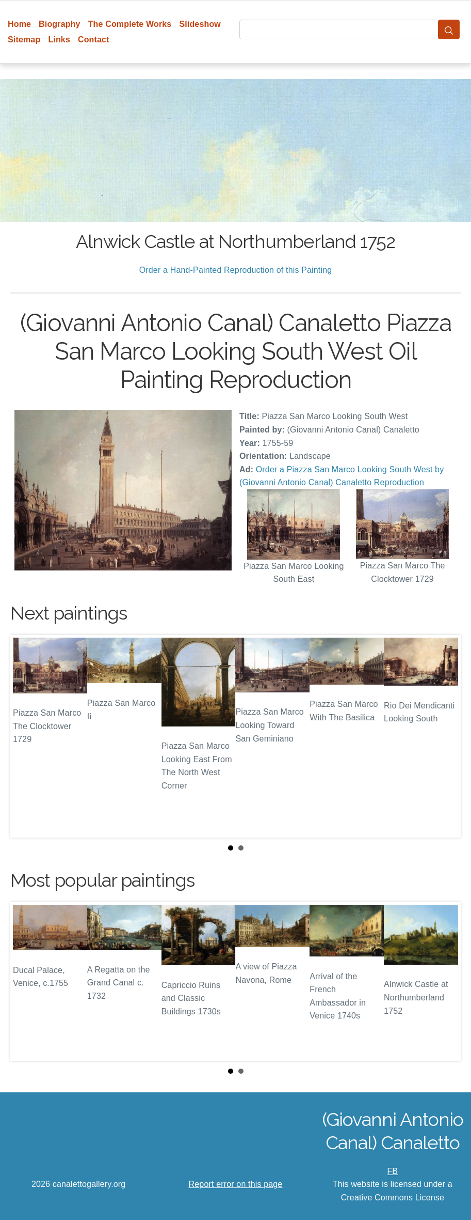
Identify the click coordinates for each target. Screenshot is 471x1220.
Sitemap (24, 39)
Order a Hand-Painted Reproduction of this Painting (235, 270)
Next (444, 736)
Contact (93, 39)
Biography (59, 24)
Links (59, 39)
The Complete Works (130, 24)
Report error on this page (236, 1184)
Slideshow (200, 24)
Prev (26, 736)
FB (392, 1171)
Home (19, 24)
